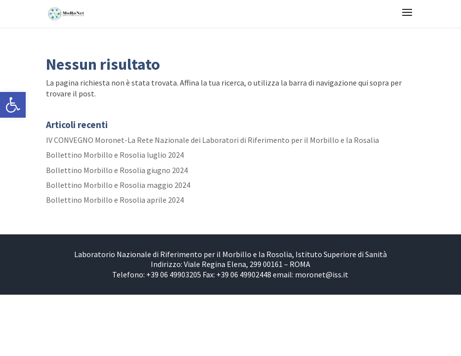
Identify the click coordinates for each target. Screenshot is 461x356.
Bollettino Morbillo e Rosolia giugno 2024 (117, 170)
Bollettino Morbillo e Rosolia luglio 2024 (115, 155)
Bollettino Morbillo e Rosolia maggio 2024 (118, 185)
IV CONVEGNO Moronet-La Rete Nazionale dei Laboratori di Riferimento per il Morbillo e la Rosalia (212, 140)
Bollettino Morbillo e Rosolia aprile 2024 (115, 200)
